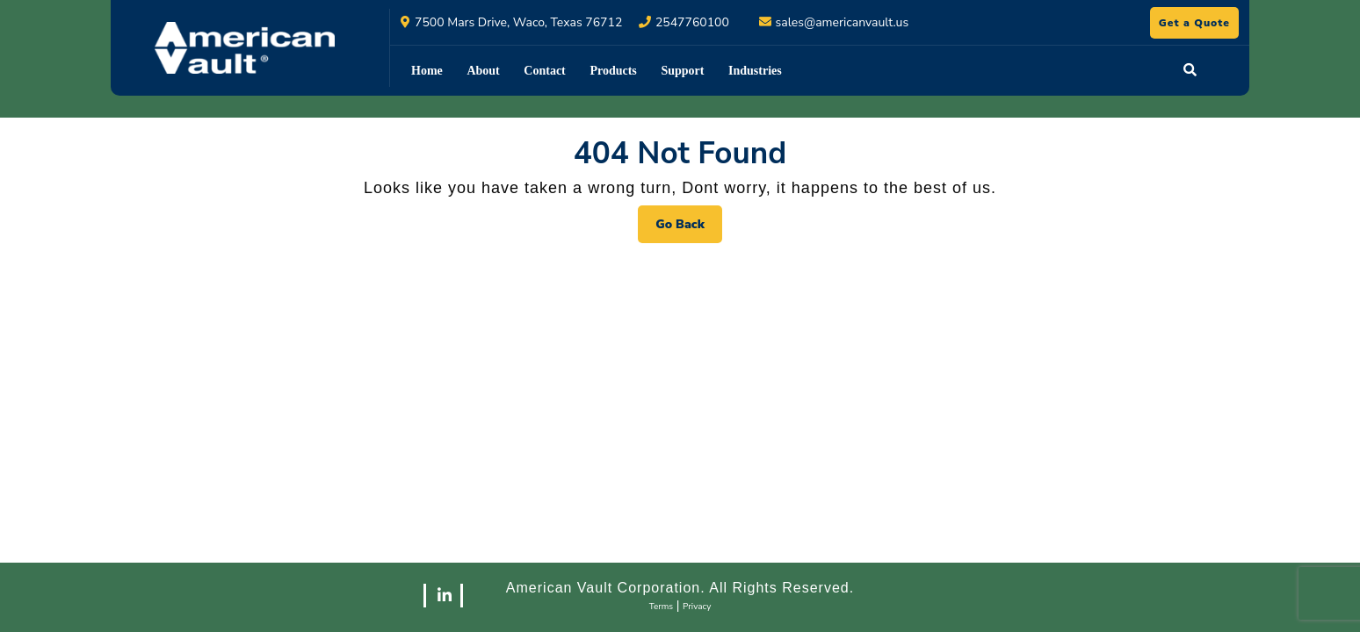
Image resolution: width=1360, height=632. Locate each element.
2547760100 (692, 22)
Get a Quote (1199, 25)
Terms (661, 606)
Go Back (688, 228)
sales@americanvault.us (842, 22)
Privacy (697, 606)
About (483, 70)
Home (427, 70)
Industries (755, 70)
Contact (544, 70)
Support (682, 70)
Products (613, 70)
